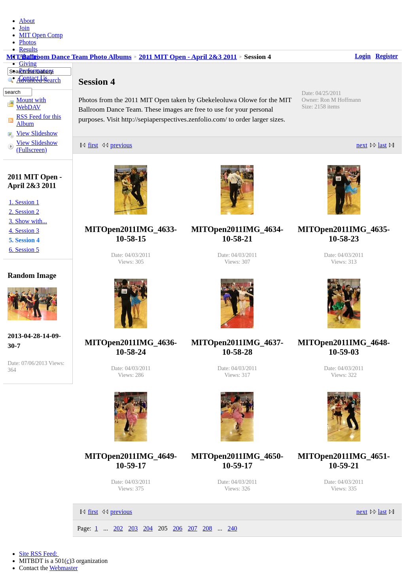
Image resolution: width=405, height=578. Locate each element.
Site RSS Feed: (39, 553)
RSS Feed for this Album (38, 120)
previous (121, 145)
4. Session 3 (24, 230)
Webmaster (63, 568)
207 (192, 528)
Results (28, 49)
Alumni (28, 56)
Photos (27, 42)
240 (232, 528)
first (93, 145)
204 (148, 528)
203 (133, 528)
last (382, 145)
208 (207, 528)
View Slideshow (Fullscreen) (36, 146)
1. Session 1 (24, 202)
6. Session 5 (24, 249)
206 (177, 528)
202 (118, 528)
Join (24, 28)
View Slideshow (36, 133)
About (27, 20)
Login (363, 56)
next (361, 145)
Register (386, 56)
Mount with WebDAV (31, 103)
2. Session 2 (24, 211)
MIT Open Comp (41, 35)
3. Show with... (28, 221)
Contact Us (33, 77)
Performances (36, 70)
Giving (27, 63)
